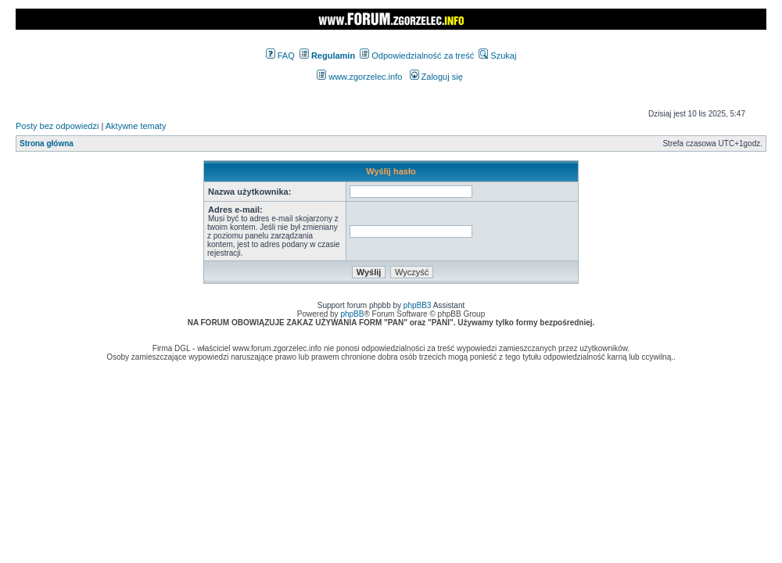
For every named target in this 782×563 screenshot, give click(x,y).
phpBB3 (418, 305)
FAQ (280, 55)
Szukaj (497, 55)
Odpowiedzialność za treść (417, 55)
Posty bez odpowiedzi (57, 126)
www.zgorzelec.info (359, 76)
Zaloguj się (436, 76)
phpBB (352, 314)
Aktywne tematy (136, 126)
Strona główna (47, 143)
